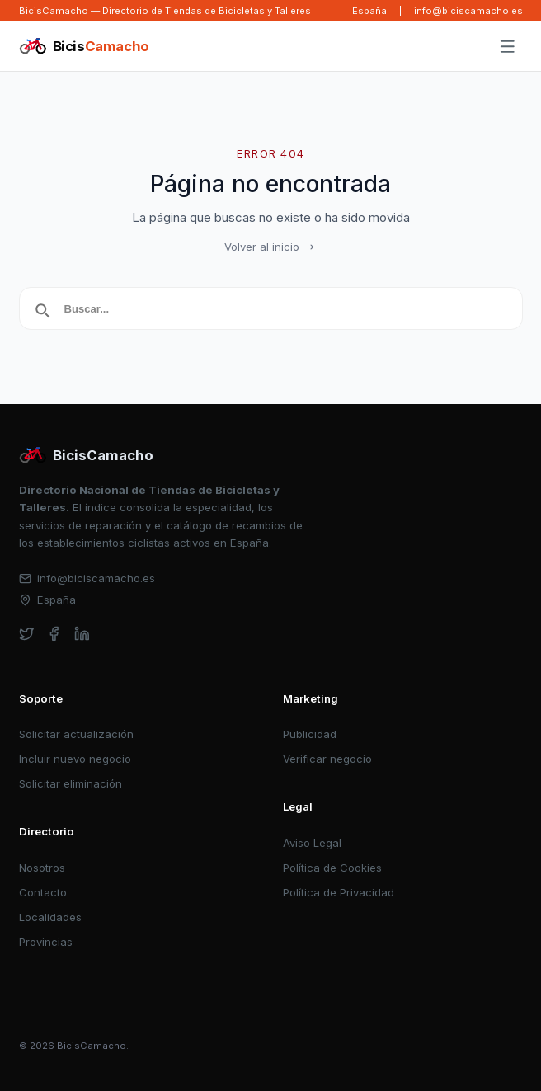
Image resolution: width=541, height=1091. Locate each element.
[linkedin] (82, 634)
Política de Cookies (332, 867)
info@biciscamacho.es (468, 10)
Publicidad (309, 734)
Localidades (50, 917)
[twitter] (27, 634)
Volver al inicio (270, 246)
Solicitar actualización (76, 734)
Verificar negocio (327, 758)
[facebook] (54, 634)
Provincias (46, 941)
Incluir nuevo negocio (75, 758)
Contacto (43, 892)
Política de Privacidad (338, 892)
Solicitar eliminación (70, 783)
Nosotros (42, 867)
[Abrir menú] (507, 47)
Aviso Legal (312, 842)
